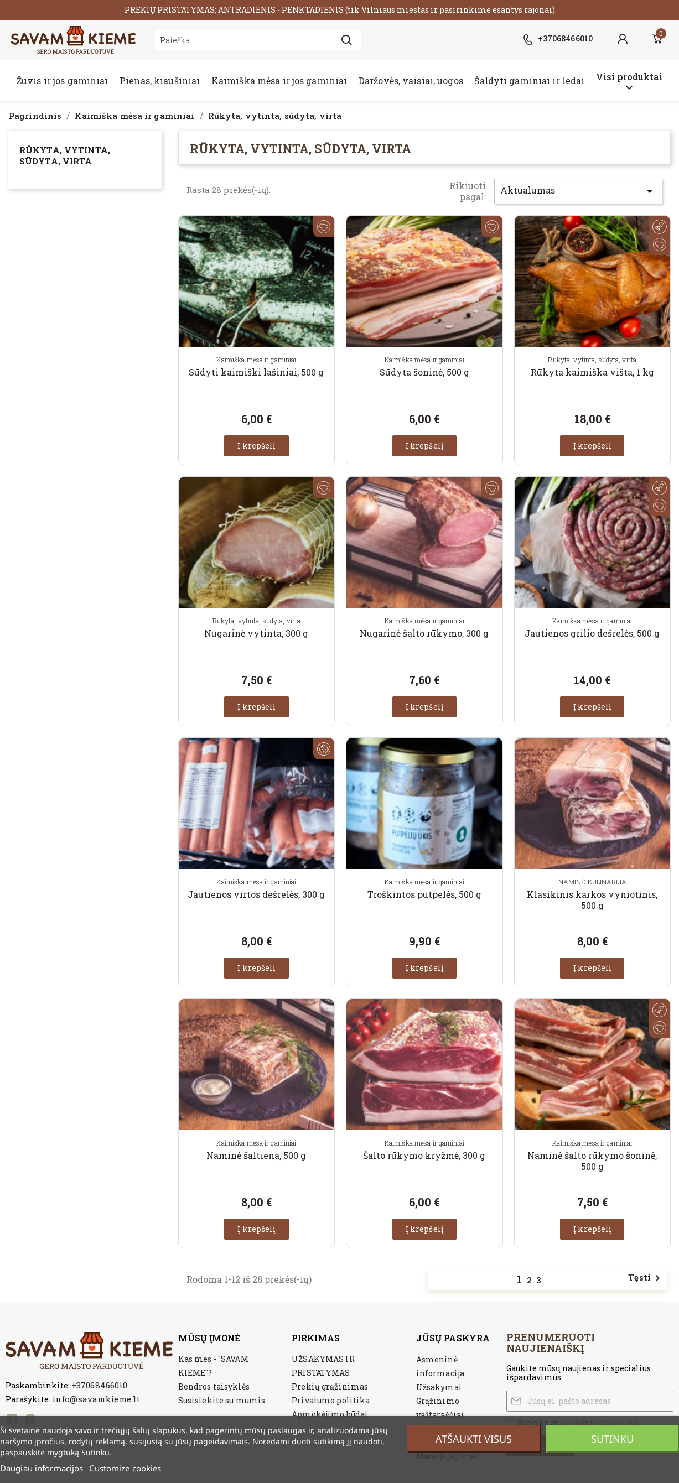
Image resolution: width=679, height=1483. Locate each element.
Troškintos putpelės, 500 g (424, 894)
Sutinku (612, 1438)
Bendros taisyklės (214, 1386)
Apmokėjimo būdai (330, 1414)
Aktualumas (578, 191)
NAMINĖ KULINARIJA (592, 881)
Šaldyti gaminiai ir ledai (529, 80)
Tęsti (646, 1278)
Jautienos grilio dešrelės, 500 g (592, 633)
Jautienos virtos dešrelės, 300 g (256, 894)
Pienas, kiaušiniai (160, 80)
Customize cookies (125, 1468)
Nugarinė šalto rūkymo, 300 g (424, 633)
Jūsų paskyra (453, 1338)
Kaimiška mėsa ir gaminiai (256, 359)
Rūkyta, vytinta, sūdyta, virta (64, 155)
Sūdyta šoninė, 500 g (424, 372)
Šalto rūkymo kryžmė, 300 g (424, 1155)
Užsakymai (439, 1387)
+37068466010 (99, 1385)
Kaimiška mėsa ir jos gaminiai (279, 80)
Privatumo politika (331, 1400)
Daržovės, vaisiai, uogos (411, 80)
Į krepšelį (256, 445)
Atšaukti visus (474, 1438)
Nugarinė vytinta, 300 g (256, 633)
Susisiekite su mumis (221, 1400)
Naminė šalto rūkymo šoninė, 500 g (592, 1160)
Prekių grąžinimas (330, 1386)
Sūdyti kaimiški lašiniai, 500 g (256, 372)
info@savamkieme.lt (95, 1398)
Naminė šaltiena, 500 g (256, 1155)
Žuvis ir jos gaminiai (62, 80)
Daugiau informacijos (41, 1468)
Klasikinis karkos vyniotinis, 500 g (592, 899)
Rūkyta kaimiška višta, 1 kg (592, 372)
